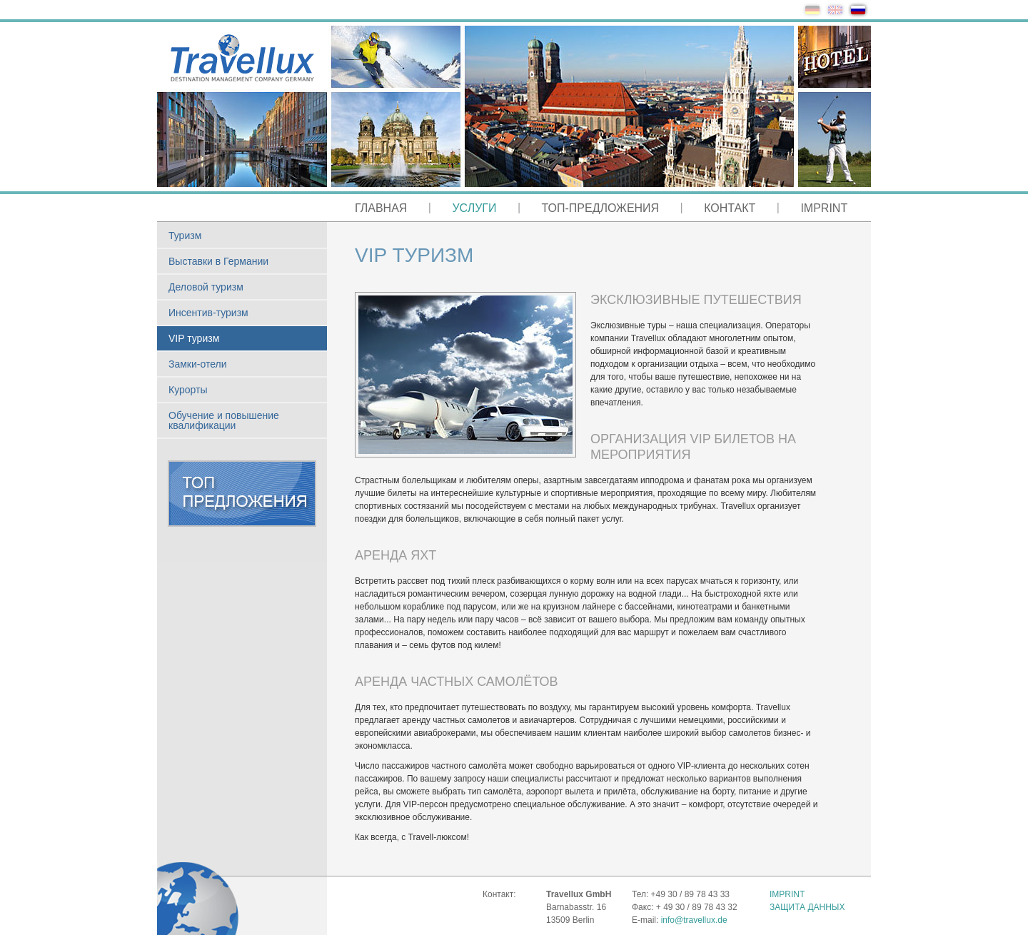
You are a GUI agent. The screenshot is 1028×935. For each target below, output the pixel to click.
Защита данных (807, 907)
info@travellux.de (694, 920)
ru (858, 10)
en (835, 10)
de (812, 10)
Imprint (787, 894)
